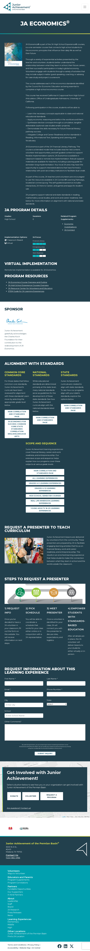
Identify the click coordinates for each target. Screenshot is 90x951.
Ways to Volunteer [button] (16, 873)
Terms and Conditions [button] (17, 945)
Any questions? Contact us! (19, 808)
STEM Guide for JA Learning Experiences (26, 291)
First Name (10, 679)
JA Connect (69, 230)
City (6, 700)
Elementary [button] (13, 922)
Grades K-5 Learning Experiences (45, 483)
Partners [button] (12, 886)
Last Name (52, 679)
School (8, 711)
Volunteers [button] (14, 871)
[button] (60, 946)
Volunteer (30, 796)
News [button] (10, 915)
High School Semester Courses (45, 496)
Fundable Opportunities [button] (19, 889)
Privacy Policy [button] (33, 945)
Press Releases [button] (14, 912)
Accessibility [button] (13, 948)
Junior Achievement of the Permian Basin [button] (27, 934)
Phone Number (54, 689)
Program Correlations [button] (18, 883)
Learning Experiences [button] (19, 919)
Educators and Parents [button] (20, 877)
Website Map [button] (25, 948)
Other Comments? (13, 722)
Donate (14, 796)
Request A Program (52, 796)
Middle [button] (11, 925)
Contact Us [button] (12, 855)
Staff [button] (10, 904)
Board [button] (10, 907)
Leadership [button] (13, 901)
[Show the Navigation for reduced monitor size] (85, 7)
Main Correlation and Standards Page (17, 414)
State (49, 700)
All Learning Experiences (45, 478)
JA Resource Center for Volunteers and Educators (30, 288)
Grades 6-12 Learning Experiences (45, 489)
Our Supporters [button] (15, 892)
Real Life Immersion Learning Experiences (45, 502)
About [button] (11, 899)
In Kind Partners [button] (15, 895)
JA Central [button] (36, 948)
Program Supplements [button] (18, 880)
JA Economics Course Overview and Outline (27, 282)
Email (8, 689)
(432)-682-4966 (13, 858)
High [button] (10, 927)
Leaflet (64, 816)
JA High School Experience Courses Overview (28, 285)
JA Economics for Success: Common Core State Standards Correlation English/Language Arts (17, 429)
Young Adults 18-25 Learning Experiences (45, 509)
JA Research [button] (13, 910)
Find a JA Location (16, 936)
